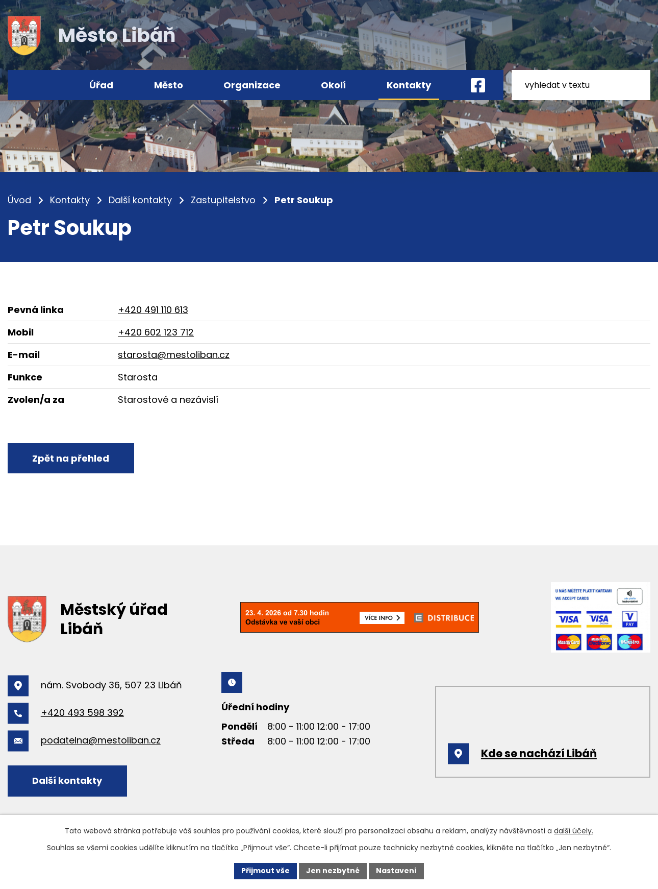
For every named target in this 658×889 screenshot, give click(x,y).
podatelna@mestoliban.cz (101, 740)
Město (168, 85)
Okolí (333, 85)
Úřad (101, 85)
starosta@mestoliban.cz (174, 354)
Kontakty (70, 200)
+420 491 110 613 (153, 309)
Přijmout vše (265, 871)
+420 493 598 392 (82, 712)
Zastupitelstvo (223, 200)
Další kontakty (140, 200)
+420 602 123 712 (156, 332)
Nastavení (396, 871)
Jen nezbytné (333, 871)
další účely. (573, 831)
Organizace (252, 85)
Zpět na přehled (71, 458)
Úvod (19, 200)
